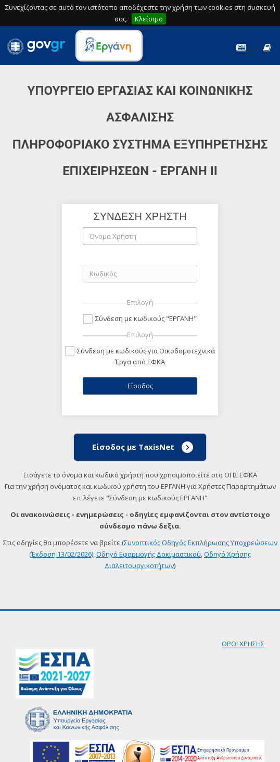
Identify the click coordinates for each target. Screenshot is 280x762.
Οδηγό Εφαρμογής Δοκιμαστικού (148, 554)
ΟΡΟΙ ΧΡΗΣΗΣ (243, 643)
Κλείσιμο (149, 18)
